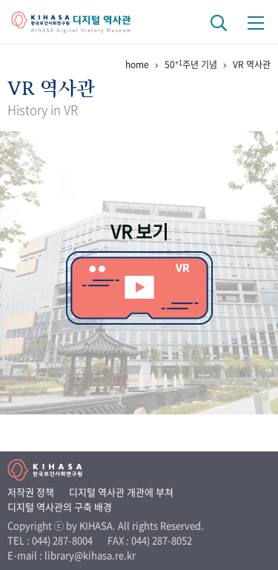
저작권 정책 (30, 492)
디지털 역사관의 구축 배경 (59, 507)
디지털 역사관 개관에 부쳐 (121, 492)
